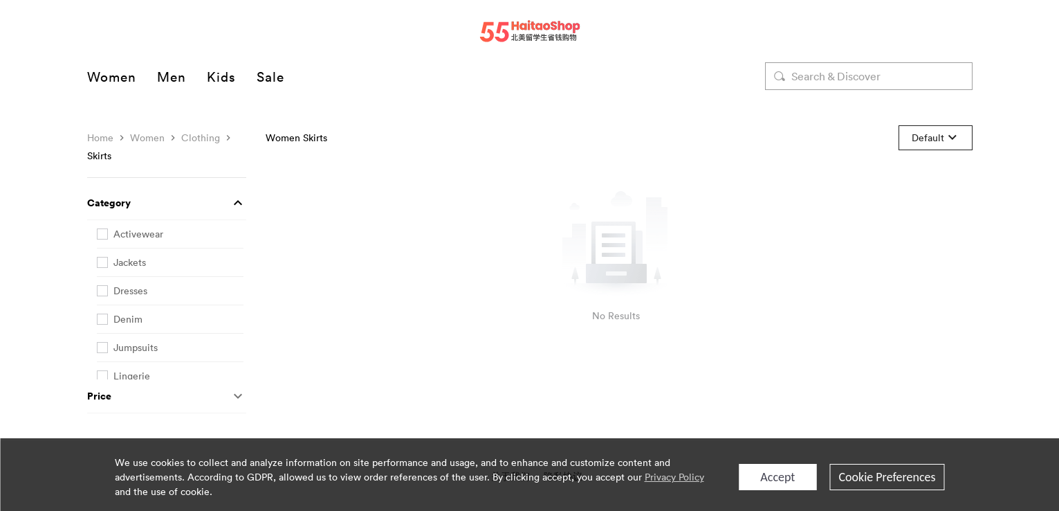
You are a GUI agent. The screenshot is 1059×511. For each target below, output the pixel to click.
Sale (270, 76)
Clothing (200, 137)
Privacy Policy (674, 476)
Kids (221, 76)
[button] (166, 203)
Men (171, 76)
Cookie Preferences (886, 477)
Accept (777, 477)
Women (111, 76)
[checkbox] (170, 234)
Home (100, 137)
